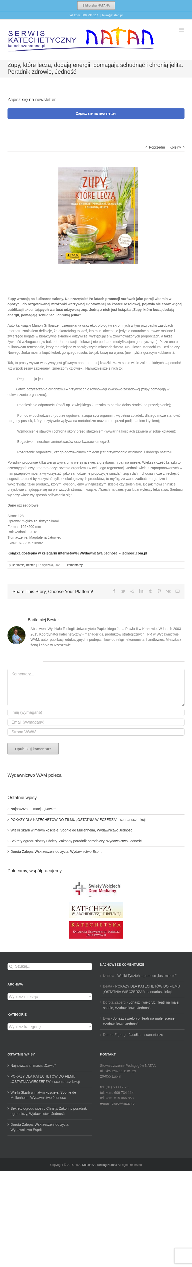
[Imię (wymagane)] (96, 712)
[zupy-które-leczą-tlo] (96, 215)
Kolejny (175, 147)
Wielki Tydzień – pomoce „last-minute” (147, 976)
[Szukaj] (11, 966)
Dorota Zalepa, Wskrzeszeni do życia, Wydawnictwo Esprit (56, 852)
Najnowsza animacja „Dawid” (33, 809)
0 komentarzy (73, 565)
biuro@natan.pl (112, 15)
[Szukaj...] (50, 966)
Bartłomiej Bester (23, 565)
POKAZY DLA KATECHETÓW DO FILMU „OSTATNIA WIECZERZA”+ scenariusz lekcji (78, 820)
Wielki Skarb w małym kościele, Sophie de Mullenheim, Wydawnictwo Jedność (71, 830)
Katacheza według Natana (99, 1165)
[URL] (96, 732)
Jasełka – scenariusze (146, 1035)
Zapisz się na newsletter (96, 113)
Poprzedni (157, 147)
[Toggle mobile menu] (181, 29)
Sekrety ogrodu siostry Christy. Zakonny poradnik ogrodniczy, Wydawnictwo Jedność (76, 841)
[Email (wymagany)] (96, 722)
